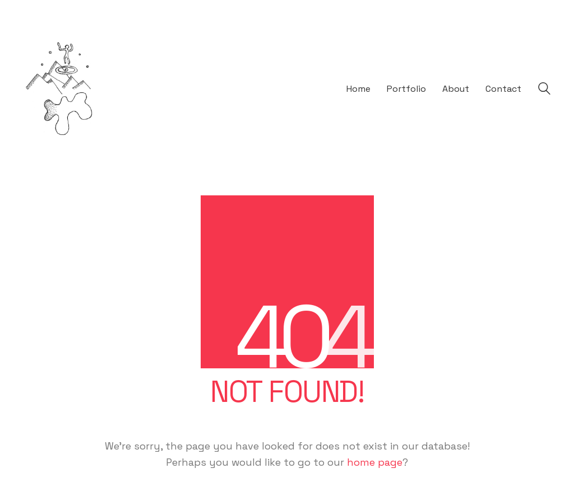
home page (374, 462)
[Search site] (544, 90)
